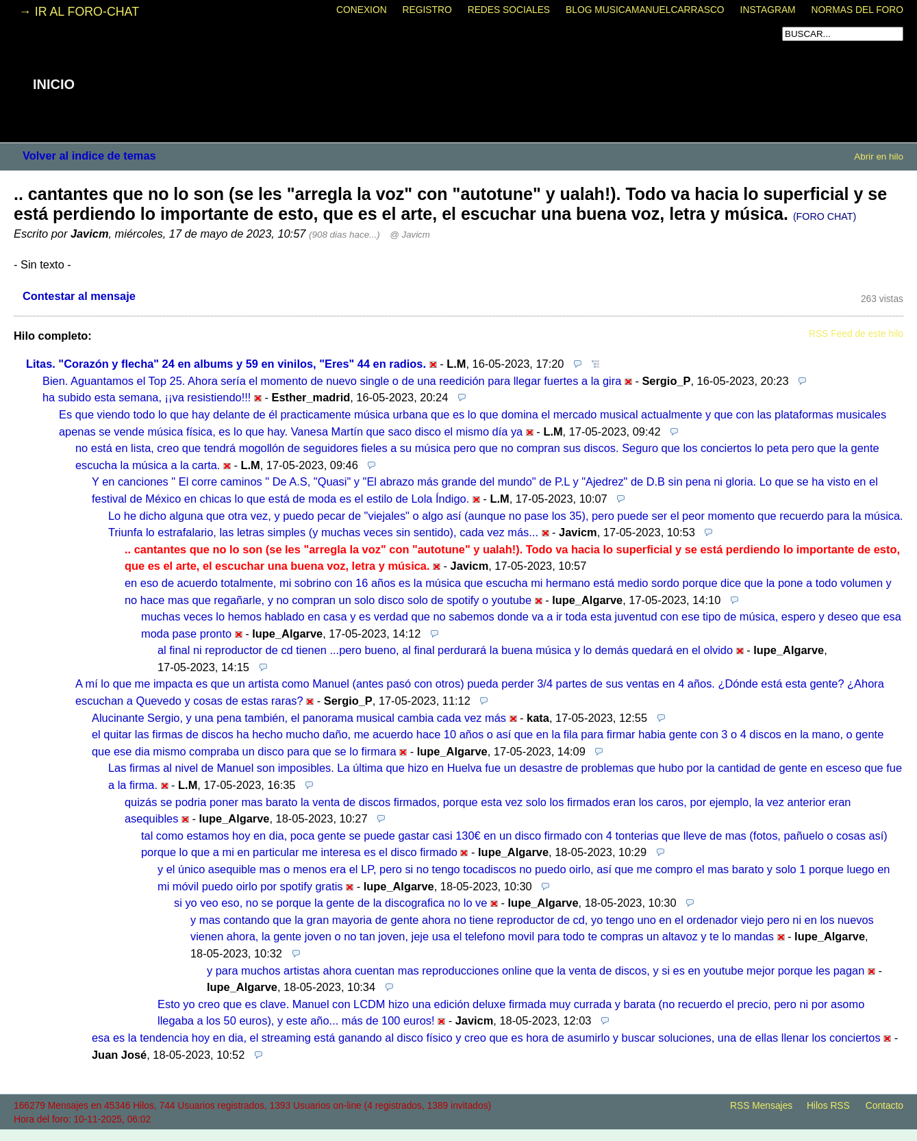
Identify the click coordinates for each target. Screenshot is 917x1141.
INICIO (54, 84)
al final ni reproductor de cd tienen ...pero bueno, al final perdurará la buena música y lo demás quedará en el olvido (445, 650)
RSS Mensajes (761, 1106)
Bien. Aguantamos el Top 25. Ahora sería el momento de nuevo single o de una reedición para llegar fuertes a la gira (331, 381)
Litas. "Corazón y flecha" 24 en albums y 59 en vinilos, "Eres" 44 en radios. (226, 364)
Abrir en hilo (878, 156)
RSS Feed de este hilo (856, 334)
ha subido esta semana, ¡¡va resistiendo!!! (146, 397)
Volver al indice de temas (89, 155)
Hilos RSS (828, 1106)
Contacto (884, 1106)
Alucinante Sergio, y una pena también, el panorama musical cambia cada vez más (299, 718)
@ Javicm (409, 234)
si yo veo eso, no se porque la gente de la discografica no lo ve (330, 902)
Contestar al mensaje (79, 296)
